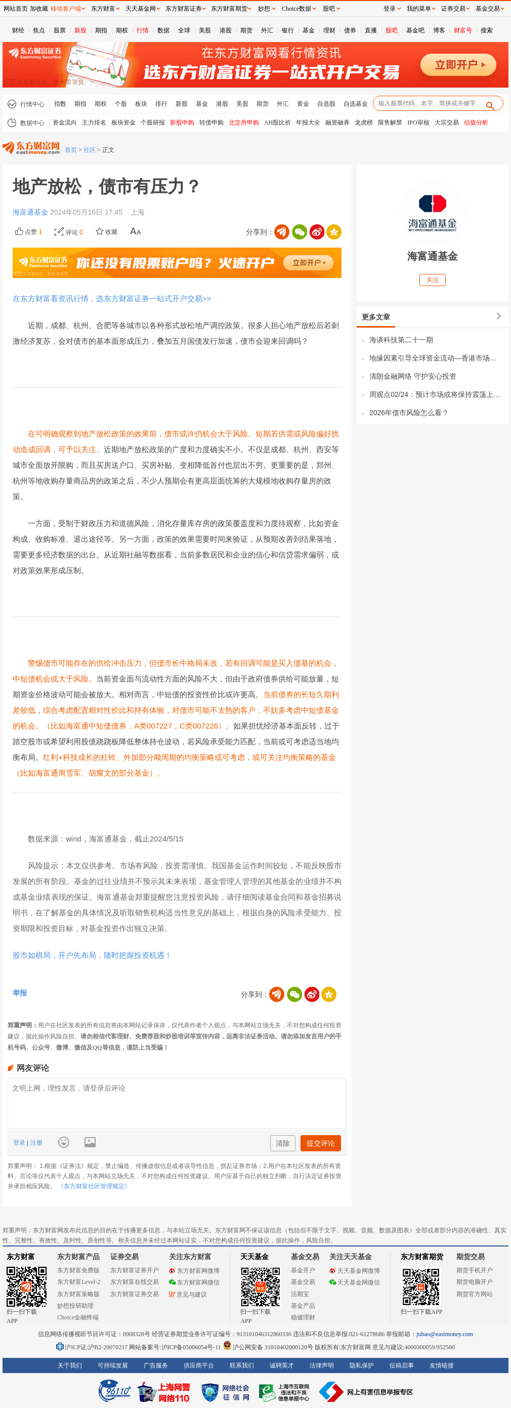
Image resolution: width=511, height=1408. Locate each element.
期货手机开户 (474, 1270)
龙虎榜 (364, 122)
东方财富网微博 (194, 1270)
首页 (71, 149)
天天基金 (254, 1257)
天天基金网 (140, 8)
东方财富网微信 (194, 1282)
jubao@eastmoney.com (444, 1334)
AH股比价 (277, 122)
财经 (18, 30)
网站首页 (16, 8)
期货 (246, 30)
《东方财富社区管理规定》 (94, 1186)
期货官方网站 (474, 1294)
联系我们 (242, 1365)
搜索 (487, 30)
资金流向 (65, 122)
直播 (371, 30)
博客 (439, 30)
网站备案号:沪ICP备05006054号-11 (176, 1347)
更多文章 (376, 317)
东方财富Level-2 (78, 1281)
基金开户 (303, 1270)
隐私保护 (362, 1365)
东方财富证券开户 (134, 1270)
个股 (121, 103)
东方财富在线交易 (134, 1281)
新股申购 (182, 122)
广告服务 (156, 1365)
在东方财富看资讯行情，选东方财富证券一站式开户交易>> (112, 298)
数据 (163, 30)
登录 (20, 1142)
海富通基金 (31, 212)
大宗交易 (447, 122)
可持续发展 (113, 1365)
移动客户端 (66, 8)
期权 (122, 30)
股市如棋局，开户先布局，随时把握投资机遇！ (92, 955)
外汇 (267, 30)
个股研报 (153, 122)
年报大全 (308, 122)
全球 (184, 30)
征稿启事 (402, 1365)
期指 (101, 30)
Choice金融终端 (78, 1317)
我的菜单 (419, 8)
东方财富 (21, 1257)
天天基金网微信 (354, 1282)
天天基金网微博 (354, 1270)
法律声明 (322, 1365)
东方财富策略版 (78, 1294)
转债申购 (211, 122)
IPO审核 (418, 122)
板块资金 (123, 122)
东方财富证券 (183, 8)
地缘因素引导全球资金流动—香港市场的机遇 (436, 358)
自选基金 (356, 103)
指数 (60, 103)
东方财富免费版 (78, 1270)
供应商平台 (199, 1365)
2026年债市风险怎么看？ (409, 413)
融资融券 (337, 122)
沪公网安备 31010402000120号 (268, 1347)
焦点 (39, 30)
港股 (226, 30)
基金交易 (303, 1281)
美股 (205, 30)
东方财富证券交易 (134, 1294)
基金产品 (303, 1305)
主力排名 (94, 122)
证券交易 (453, 8)
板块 (141, 103)
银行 (288, 30)
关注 (433, 280)
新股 (80, 30)
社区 (89, 149)
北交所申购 (244, 122)
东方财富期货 (422, 1257)
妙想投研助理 (75, 1305)
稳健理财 (303, 1317)
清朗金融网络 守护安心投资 (412, 376)
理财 (329, 30)
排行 (161, 103)
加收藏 (39, 8)
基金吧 (415, 30)
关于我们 (70, 1365)
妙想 (264, 8)
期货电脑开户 (474, 1281)
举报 (20, 993)
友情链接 (442, 1365)
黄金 (303, 103)
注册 (35, 1142)
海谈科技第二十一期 (401, 340)
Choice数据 (296, 8)
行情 (143, 30)
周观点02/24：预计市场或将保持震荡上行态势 (436, 394)
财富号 (463, 30)
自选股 (326, 103)
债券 (350, 30)
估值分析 (476, 122)
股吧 (392, 30)
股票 (60, 30)
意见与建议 (188, 1294)
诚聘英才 (282, 1365)
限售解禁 (390, 122)
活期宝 (300, 1294)
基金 (309, 30)
